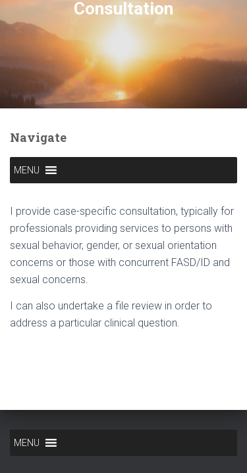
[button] (27, 170)
